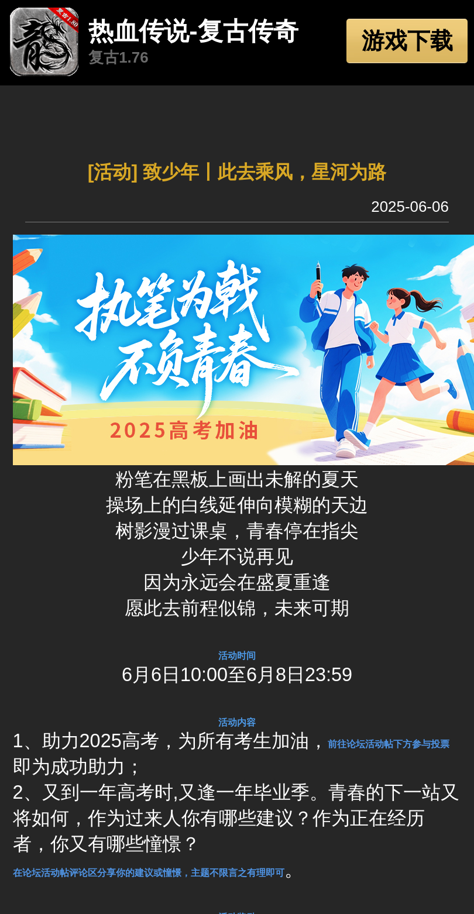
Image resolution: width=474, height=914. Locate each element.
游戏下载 (407, 40)
